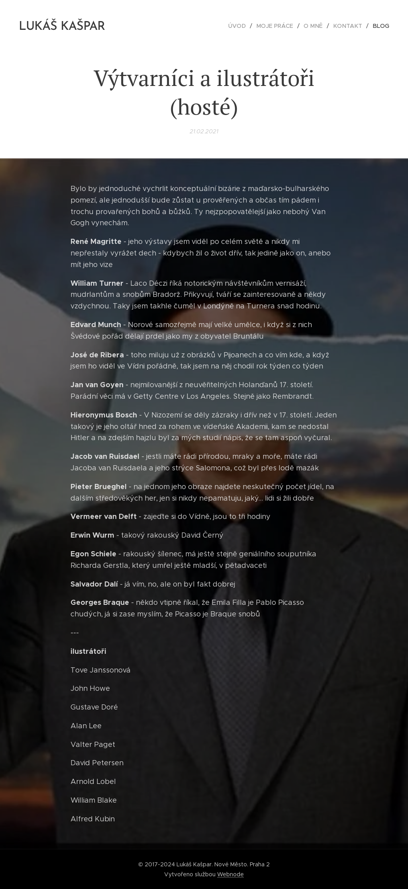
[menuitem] (244, 26)
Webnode (230, 874)
